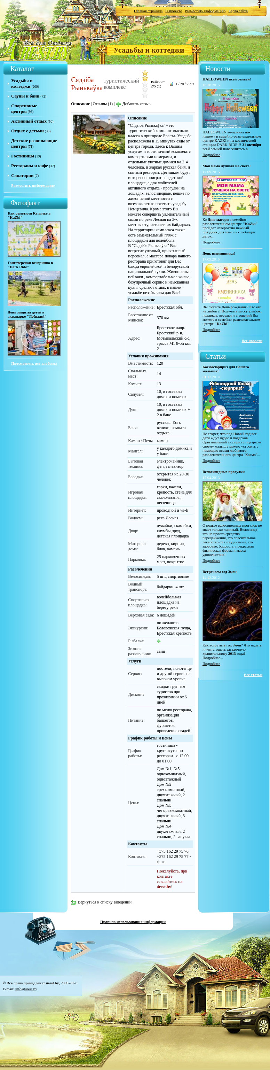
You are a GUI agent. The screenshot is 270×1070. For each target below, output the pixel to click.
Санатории (22, 175)
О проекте (173, 11)
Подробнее (211, 155)
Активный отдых (29, 121)
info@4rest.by (26, 989)
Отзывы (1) (103, 103)
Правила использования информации (133, 922)
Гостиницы (22, 155)
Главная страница (148, 11)
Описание (80, 103)
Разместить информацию (205, 11)
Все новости (251, 341)
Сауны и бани (25, 96)
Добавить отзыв (133, 103)
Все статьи (253, 675)
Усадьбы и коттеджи (148, 50)
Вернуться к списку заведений (101, 902)
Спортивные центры (24, 108)
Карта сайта (238, 11)
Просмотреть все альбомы (34, 363)
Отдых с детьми (27, 130)
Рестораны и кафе (29, 165)
